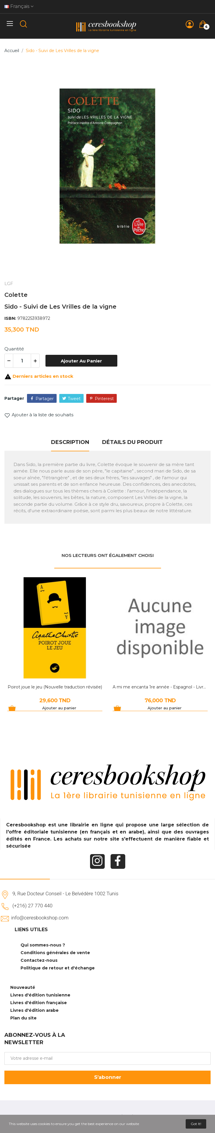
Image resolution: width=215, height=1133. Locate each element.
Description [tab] (70, 442)
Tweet (74, 398)
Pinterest (104, 398)
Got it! (196, 1124)
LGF (8, 283)
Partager (44, 398)
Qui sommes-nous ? (43, 945)
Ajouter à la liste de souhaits (38, 415)
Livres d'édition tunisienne (40, 995)
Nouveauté (22, 987)
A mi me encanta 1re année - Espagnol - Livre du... (160, 687)
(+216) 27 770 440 (32, 906)
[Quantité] (22, 361)
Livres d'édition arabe (34, 1010)
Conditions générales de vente (55, 952)
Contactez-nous (39, 960)
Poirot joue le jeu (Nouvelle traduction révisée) (55, 687)
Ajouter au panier (81, 361)
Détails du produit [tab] (132, 442)
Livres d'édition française (38, 1002)
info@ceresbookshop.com (39, 918)
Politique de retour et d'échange (58, 968)
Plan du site (23, 1018)
